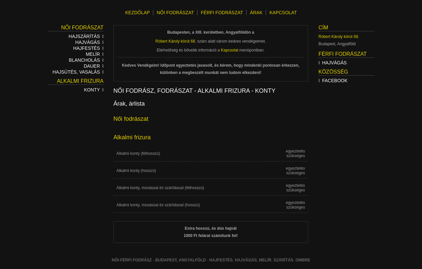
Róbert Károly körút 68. (338, 36)
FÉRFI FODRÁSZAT (222, 12)
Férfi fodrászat (342, 54)
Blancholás (86, 60)
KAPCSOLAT (283, 12)
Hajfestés (88, 48)
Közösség (333, 72)
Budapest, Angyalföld (180, 260)
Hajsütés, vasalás (78, 72)
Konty (94, 89)
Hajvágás (89, 42)
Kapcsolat (229, 50)
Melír (95, 54)
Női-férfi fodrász (132, 260)
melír (265, 260)
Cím (323, 27)
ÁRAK (256, 12)
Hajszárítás (86, 36)
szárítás (283, 260)
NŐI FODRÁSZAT (175, 12)
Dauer (94, 66)
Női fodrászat (82, 27)
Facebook (332, 80)
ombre (302, 260)
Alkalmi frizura (80, 81)
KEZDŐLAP (137, 12)
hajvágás (246, 260)
